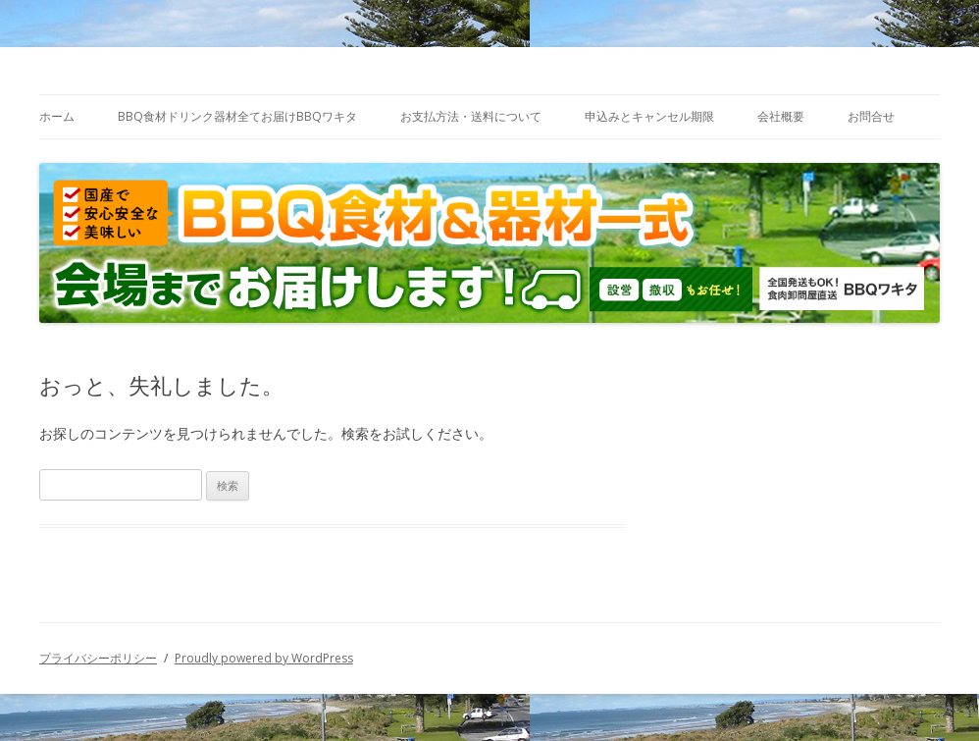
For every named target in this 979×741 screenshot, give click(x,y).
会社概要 (780, 116)
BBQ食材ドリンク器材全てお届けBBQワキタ (237, 116)
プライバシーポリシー (98, 658)
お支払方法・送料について (470, 116)
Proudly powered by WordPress (264, 658)
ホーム (57, 116)
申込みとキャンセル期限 (649, 116)
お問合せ (871, 116)
